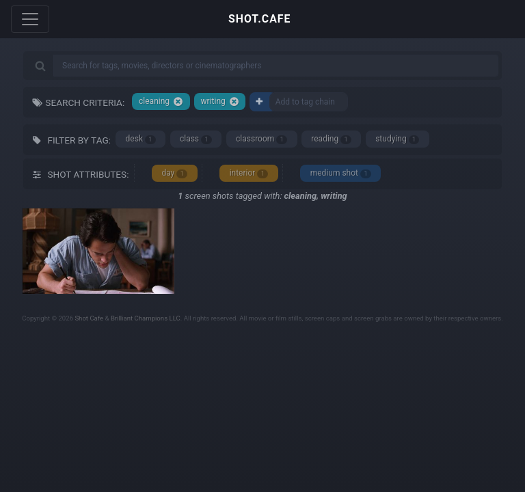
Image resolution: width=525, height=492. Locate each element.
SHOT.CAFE (259, 18)
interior (249, 173)
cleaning (161, 101)
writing (220, 101)
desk (141, 139)
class (196, 139)
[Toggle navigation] (30, 19)
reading (331, 139)
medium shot (340, 173)
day (174, 173)
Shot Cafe (89, 318)
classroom (261, 139)
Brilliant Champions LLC (145, 318)
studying (397, 139)
